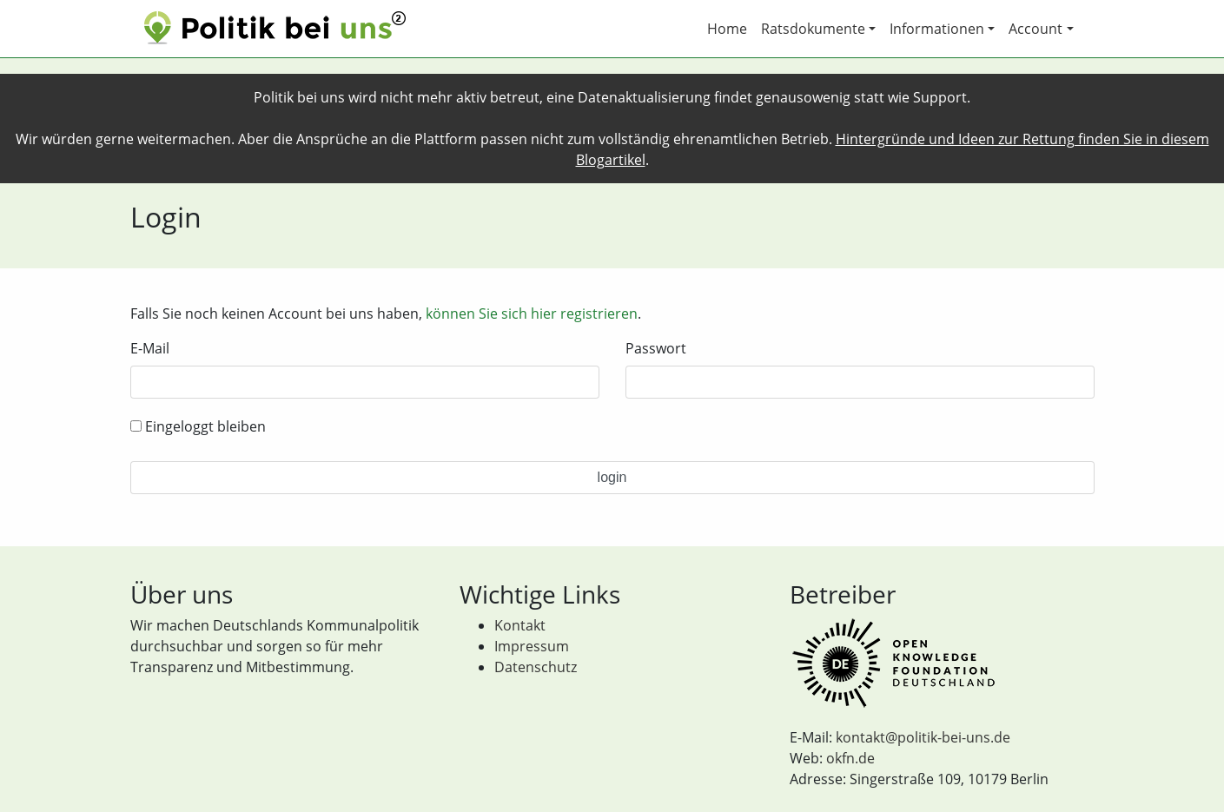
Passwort (655, 348)
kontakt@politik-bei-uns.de (923, 737)
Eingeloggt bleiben (198, 426)
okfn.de (850, 758)
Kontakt (520, 625)
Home (727, 28)
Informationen (937, 28)
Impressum (531, 646)
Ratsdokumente (813, 28)
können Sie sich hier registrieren (532, 313)
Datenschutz (535, 667)
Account (1035, 28)
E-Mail (149, 348)
